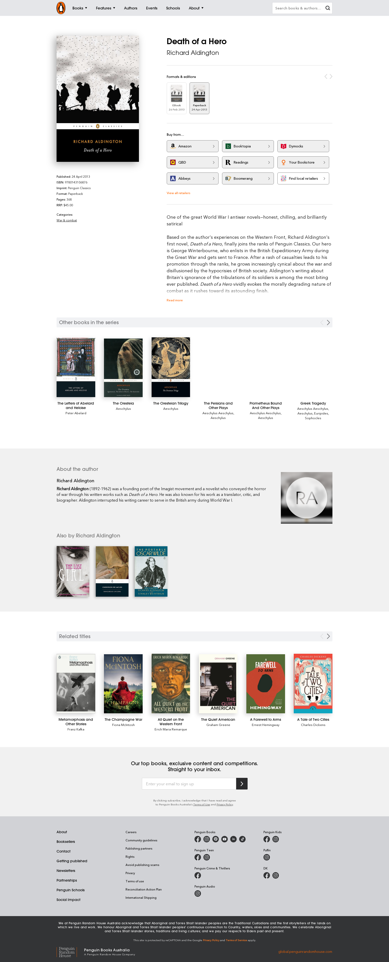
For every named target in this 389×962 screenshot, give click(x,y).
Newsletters (66, 870)
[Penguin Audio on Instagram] (197, 893)
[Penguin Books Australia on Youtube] (224, 839)
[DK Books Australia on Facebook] (266, 875)
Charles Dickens (313, 724)
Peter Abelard (75, 413)
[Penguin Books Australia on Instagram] (206, 839)
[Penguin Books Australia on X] (215, 839)
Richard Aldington (193, 52)
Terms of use (135, 881)
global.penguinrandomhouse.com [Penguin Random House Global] (305, 951)
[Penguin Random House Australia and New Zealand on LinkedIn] (233, 839)
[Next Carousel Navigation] (328, 322)
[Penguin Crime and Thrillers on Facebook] (197, 875)
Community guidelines (141, 840)
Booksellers (66, 841)
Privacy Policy (225, 804)
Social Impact (68, 899)
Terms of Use (201, 804)
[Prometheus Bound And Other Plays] (265, 405)
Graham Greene (218, 724)
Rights (130, 856)
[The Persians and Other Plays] (218, 405)
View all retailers (178, 192)
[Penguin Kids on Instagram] (275, 839)
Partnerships (67, 880)
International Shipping (141, 897)
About (62, 832)
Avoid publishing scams (142, 864)
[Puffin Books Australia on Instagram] (266, 857)
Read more (175, 300)
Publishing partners (139, 848)
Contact (63, 851)
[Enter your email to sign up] (189, 783)
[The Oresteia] (123, 368)
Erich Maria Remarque (171, 729)
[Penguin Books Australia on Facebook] (197, 839)
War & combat (67, 220)
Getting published (72, 861)
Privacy (130, 873)
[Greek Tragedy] (313, 403)
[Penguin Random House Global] (70, 951)
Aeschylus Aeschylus (217, 413)
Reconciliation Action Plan (144, 889)
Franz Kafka (75, 729)
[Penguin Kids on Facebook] (266, 839)
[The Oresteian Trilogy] (171, 367)
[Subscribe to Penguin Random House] (242, 784)
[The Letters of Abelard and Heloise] (76, 367)
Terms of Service (236, 940)
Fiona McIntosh (123, 724)
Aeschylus (123, 408)
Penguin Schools (71, 890)
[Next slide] (328, 636)
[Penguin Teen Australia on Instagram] (206, 857)
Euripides (321, 413)
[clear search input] (327, 8)
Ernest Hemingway (265, 724)
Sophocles (313, 417)
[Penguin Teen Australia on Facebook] (197, 857)
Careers (131, 832)
